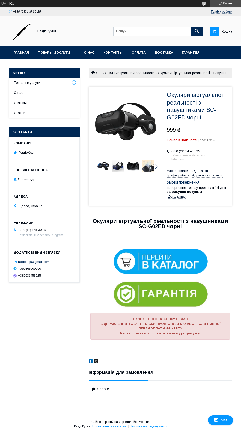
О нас (89, 52)
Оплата (139, 52)
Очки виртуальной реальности (129, 73)
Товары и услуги (54, 52)
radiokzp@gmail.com (34, 262)
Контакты (113, 52)
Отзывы (20, 103)
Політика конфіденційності (148, 426)
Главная (21, 52)
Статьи (19, 113)
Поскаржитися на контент (110, 426)
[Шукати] (197, 31)
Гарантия (191, 52)
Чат (220, 420)
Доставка (163, 52)
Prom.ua (144, 422)
